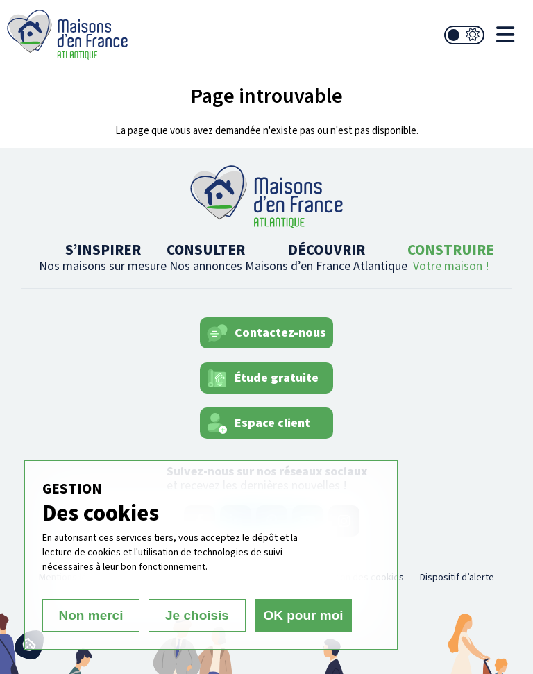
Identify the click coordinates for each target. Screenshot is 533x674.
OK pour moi (303, 615)
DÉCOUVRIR (326, 257)
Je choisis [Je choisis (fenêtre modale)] (197, 615)
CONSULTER (206, 257)
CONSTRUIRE (450, 257)
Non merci (91, 615)
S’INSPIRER (103, 257)
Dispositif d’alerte (457, 577)
